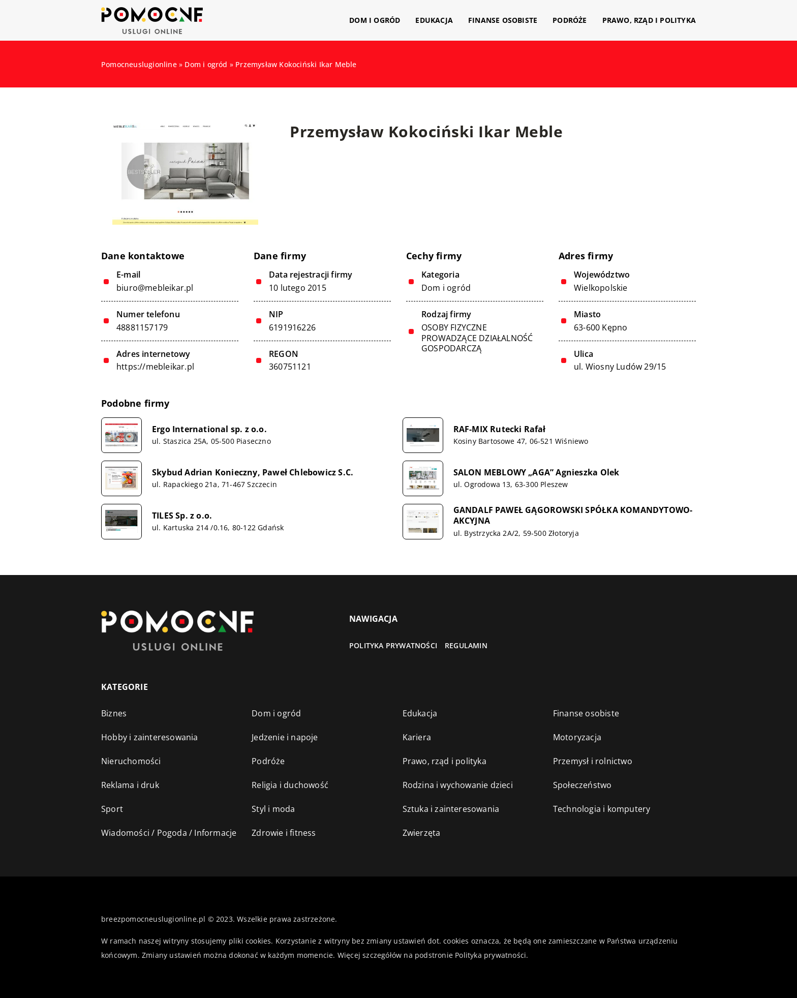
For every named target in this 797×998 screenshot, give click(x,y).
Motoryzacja (577, 737)
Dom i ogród (374, 20)
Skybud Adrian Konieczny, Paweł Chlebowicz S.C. (252, 472)
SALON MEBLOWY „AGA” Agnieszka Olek (536, 472)
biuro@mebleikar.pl (155, 288)
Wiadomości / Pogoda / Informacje (168, 832)
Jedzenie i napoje (285, 737)
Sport (112, 808)
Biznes (114, 713)
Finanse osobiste (502, 20)
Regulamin (466, 645)
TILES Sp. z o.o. (182, 515)
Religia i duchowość (290, 785)
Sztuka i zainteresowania (451, 808)
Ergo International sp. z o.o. (209, 429)
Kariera (417, 737)
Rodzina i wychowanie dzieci (458, 785)
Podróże (570, 20)
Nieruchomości (131, 761)
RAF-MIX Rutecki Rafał (499, 429)
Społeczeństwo (582, 785)
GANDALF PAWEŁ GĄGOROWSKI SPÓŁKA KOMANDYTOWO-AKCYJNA (573, 515)
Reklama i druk (130, 785)
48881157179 (142, 327)
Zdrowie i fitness (284, 832)
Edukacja (434, 20)
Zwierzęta (422, 832)
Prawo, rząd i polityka (649, 20)
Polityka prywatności (393, 645)
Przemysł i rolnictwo (592, 761)
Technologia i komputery (602, 808)
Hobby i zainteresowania (149, 737)
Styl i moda (273, 808)
